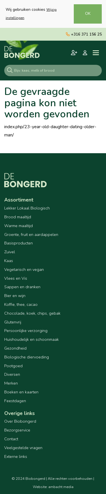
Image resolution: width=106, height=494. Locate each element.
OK (87, 13)
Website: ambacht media (53, 486)
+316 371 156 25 (84, 34)
